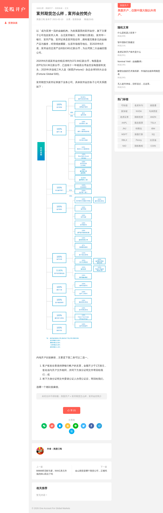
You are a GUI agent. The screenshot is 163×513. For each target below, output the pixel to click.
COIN (153, 146)
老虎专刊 (139, 105)
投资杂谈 (11, 23)
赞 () (72, 410)
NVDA (139, 111)
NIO (124, 146)
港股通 (153, 105)
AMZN (153, 117)
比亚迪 (153, 140)
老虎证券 (124, 117)
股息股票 (139, 123)
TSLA (153, 123)
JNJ (124, 128)
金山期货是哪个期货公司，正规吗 (91, 471)
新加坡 (124, 111)
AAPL (124, 123)
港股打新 (139, 134)
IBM (153, 128)
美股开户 (14, 9)
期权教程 (139, 146)
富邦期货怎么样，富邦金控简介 (86, 396)
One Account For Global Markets (54, 508)
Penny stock (139, 141)
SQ (153, 134)
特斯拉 (139, 128)
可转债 (124, 105)
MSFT (124, 134)
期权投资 (139, 117)
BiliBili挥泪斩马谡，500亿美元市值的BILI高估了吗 (51, 472)
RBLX (124, 140)
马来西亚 (153, 111)
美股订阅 (57, 449)
